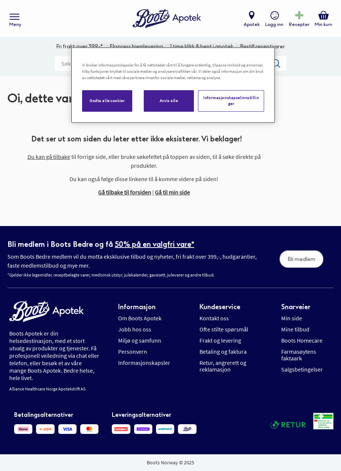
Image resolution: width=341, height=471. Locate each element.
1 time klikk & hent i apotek (201, 46)
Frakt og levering (220, 340)
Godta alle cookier (107, 100)
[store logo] (167, 19)
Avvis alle (169, 100)
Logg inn (274, 24)
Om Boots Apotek (140, 318)
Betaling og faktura (223, 351)
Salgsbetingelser (302, 369)
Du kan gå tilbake (48, 156)
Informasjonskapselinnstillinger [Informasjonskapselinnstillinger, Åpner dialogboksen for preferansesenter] (231, 100)
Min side (291, 318)
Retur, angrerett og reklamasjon (222, 366)
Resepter (299, 24)
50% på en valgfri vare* (154, 244)
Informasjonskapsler (144, 362)
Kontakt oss (214, 318)
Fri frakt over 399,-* (79, 46)
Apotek (252, 24)
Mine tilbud (295, 329)
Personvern (132, 351)
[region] (173, 85)
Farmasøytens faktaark (298, 355)
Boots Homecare (301, 340)
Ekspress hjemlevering (136, 46)
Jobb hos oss (134, 329)
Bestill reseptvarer (262, 46)
